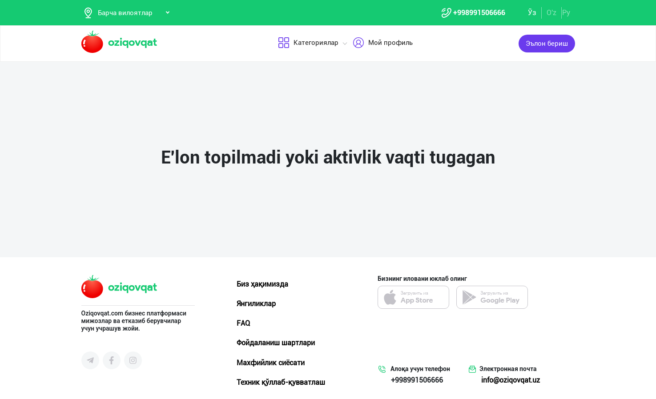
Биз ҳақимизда (262, 284)
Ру (566, 12)
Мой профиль (382, 44)
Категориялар (308, 44)
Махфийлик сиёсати (271, 363)
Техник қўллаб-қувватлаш (281, 383)
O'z (551, 12)
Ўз (532, 12)
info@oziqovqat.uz (510, 381)
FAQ (243, 324)
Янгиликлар (256, 304)
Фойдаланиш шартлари (276, 343)
